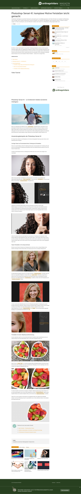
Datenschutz (58, 482)
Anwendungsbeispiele (16, 63)
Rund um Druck (35, 8)
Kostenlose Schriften (46, 8)
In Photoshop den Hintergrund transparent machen (27, 432)
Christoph (14, 23)
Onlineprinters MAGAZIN (17, 482)
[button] (68, 8)
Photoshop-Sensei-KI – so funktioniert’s (19, 61)
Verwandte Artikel (15, 447)
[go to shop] (61, 88)
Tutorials (25, 8)
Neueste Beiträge (55, 26)
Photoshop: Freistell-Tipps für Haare (42, 458)
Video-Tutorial (15, 59)
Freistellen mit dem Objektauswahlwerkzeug (21, 68)
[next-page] (14, 473)
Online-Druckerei (16, 8)
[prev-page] (12, 473)
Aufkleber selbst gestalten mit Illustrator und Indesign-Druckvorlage (30, 430)
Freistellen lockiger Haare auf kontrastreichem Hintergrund (24, 64)
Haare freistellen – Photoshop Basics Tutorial (26, 428)
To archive (67, 47)
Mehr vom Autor (22, 447)
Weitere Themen (58, 8)
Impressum (53, 482)
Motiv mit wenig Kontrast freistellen (20, 66)
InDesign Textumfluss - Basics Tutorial (43, 470)
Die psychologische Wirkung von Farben (17, 458)
